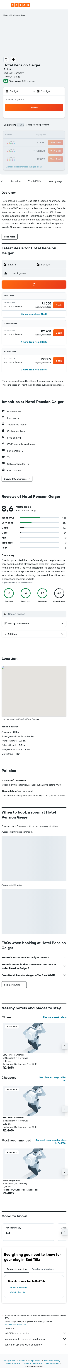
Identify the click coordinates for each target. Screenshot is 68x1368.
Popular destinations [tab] (43, 1269)
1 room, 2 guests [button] (15, 99)
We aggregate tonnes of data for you (35, 1339)
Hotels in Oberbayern (33, 1363)
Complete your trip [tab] (17, 1269)
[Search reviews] (36, 614)
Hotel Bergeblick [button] (11, 1180)
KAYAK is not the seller (35, 1333)
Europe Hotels (34, 1360)
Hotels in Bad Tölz (17, 1292)
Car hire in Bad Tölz (18, 1287)
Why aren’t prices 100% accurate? (35, 1344)
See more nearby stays (54, 1017)
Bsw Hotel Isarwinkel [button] (13, 1054)
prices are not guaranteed (15, 1324)
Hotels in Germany (52, 1360)
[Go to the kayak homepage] (20, 5)
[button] (5, 4)
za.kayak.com (9, 1360)
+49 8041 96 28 (11, 76)
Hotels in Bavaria (13, 1363)
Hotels (22, 1360)
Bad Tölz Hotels (52, 1363)
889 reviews (28, 80)
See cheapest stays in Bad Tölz (52, 1079)
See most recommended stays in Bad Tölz (51, 1142)
